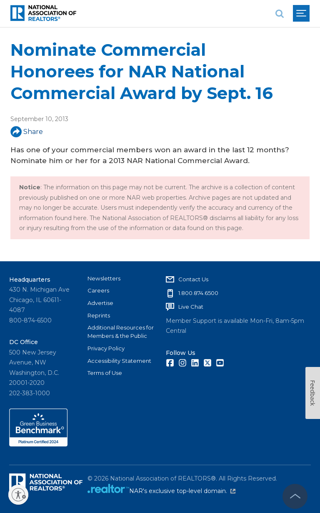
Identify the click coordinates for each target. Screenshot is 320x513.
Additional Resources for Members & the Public (121, 331)
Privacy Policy (106, 348)
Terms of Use (105, 372)
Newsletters (104, 278)
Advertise (100, 303)
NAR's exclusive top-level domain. (182, 491)
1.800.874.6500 (198, 293)
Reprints (99, 315)
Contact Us (193, 279)
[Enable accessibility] (18, 495)
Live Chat (190, 306)
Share (26, 131)
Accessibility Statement (119, 360)
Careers (98, 290)
